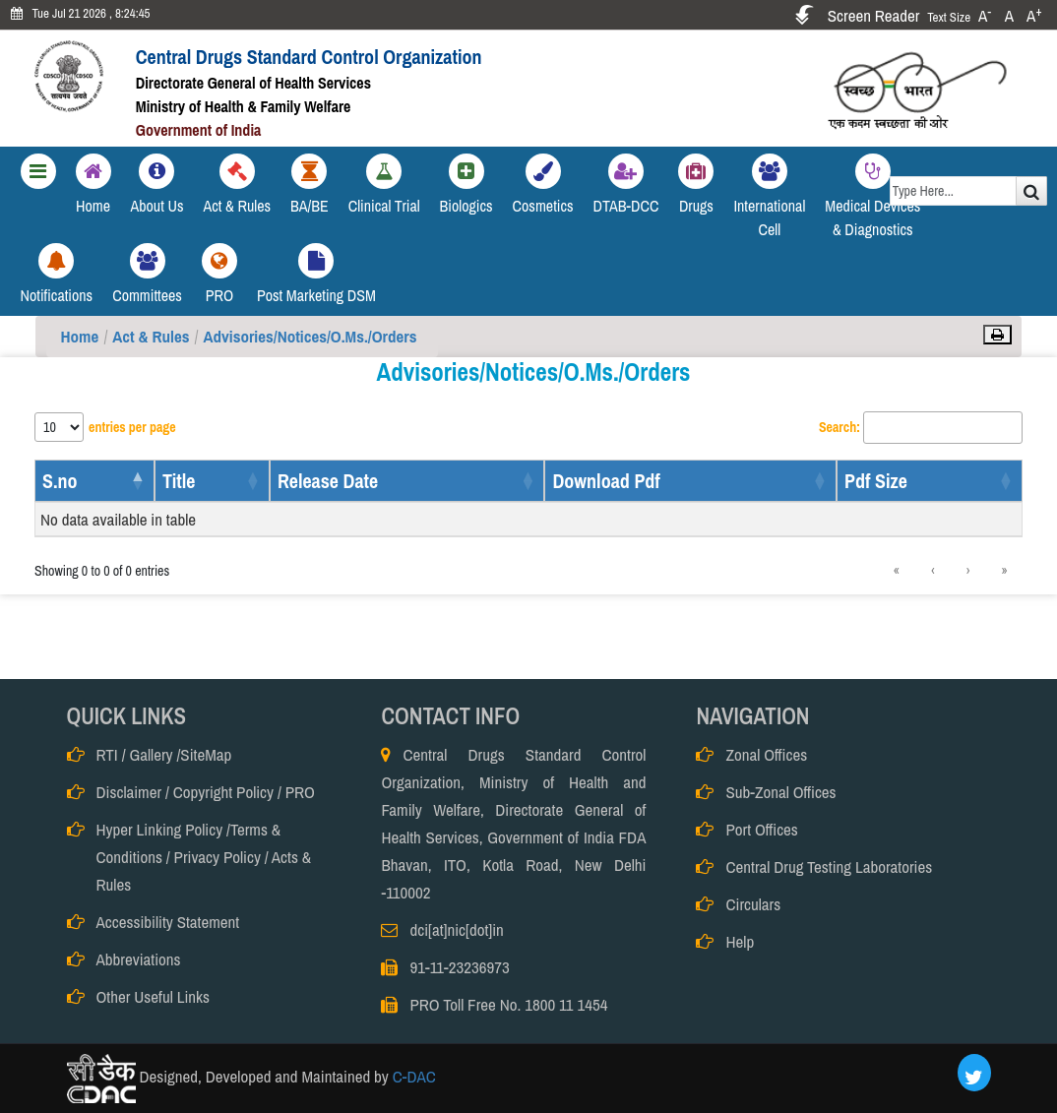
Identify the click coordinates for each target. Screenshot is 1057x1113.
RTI (107, 754)
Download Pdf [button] (605, 480)
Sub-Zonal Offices (780, 791)
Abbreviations (138, 959)
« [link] (897, 571)
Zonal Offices (766, 754)
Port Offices (761, 829)
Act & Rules (150, 336)
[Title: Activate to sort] (212, 481)
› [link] (968, 571)
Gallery (150, 754)
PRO (300, 791)
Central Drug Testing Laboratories (828, 866)
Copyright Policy (223, 791)
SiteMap (205, 754)
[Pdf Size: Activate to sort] (930, 481)
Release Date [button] (328, 480)
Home (80, 336)
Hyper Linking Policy (159, 829)
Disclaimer (129, 791)
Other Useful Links (153, 996)
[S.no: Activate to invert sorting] (94, 481)
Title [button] (178, 480)
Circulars (752, 904)
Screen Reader (874, 15)
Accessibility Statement (168, 921)
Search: (839, 427)
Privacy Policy (217, 856)
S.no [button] (60, 480)
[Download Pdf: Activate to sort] (690, 481)
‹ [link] (933, 571)
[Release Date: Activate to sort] (407, 481)
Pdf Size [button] (875, 480)
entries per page (132, 427)
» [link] (1005, 571)
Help (739, 941)
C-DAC (412, 1077)
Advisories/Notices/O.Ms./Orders (309, 336)
